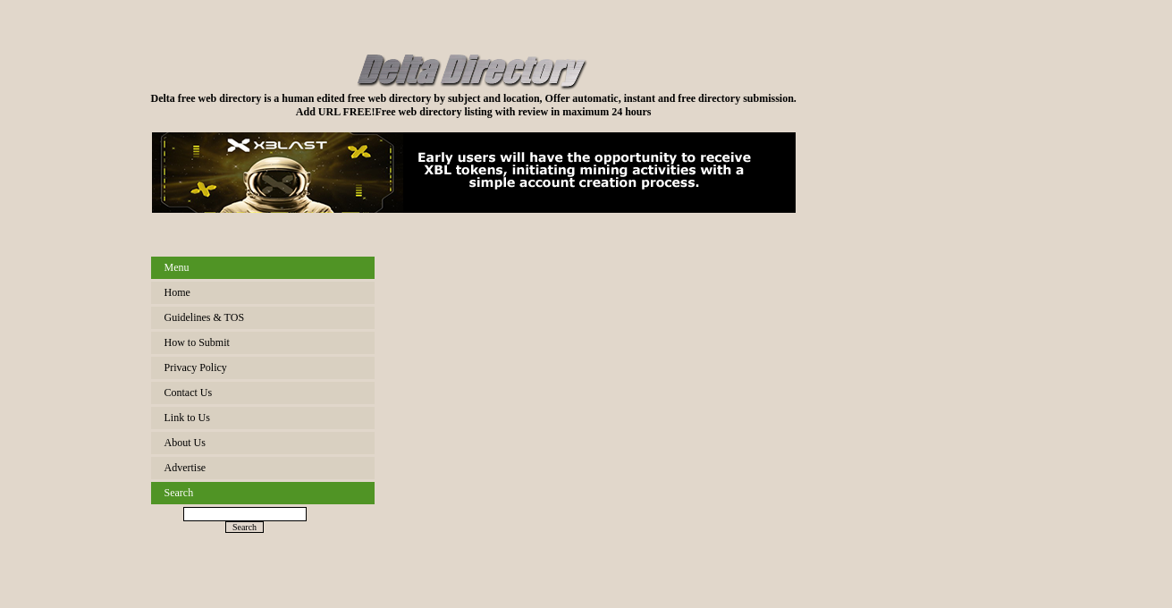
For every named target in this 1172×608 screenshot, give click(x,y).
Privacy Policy (195, 367)
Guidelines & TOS (204, 317)
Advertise (185, 467)
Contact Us (188, 392)
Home (177, 292)
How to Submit (197, 342)
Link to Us (187, 417)
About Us (185, 442)
